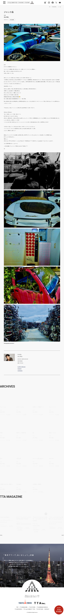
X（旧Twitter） (20, 370)
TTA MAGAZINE (23, 607)
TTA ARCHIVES (18, 609)
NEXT (63, 535)
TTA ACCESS (20, 2)
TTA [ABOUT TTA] (12, 2)
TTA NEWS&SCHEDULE (42, 607)
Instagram (19, 368)
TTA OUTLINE (39, 609)
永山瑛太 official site (21, 366)
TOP (17, 607)
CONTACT (46, 609)
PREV (1, 535)
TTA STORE (27, 2)
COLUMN (12, 19)
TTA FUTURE (32, 607)
